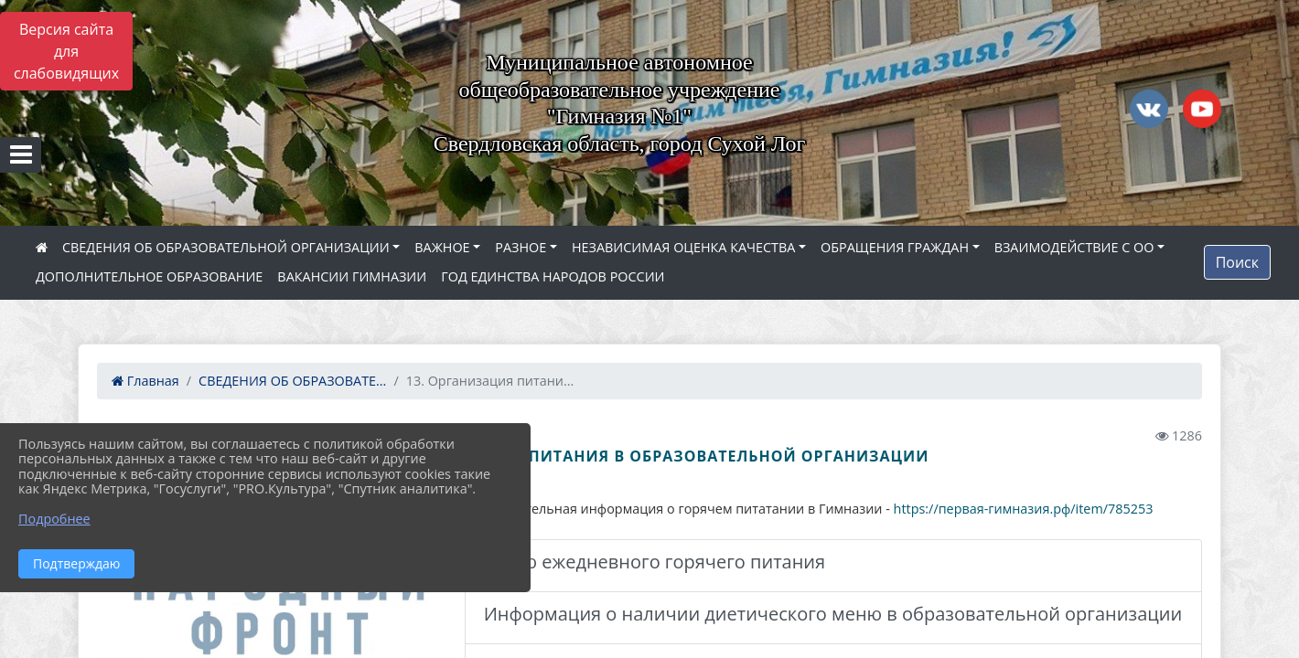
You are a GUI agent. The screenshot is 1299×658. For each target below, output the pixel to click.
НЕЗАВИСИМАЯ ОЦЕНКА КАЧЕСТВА (683, 247)
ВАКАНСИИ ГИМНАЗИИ (351, 276)
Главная (145, 380)
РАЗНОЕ (520, 247)
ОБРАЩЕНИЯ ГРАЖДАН (895, 247)
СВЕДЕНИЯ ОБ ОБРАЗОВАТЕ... (292, 380)
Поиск (1237, 262)
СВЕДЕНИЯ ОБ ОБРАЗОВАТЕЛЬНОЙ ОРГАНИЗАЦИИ (226, 247)
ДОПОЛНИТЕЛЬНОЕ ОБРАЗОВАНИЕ (149, 276)
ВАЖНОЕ (441, 247)
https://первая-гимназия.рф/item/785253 (1024, 508)
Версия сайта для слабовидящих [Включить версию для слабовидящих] (66, 51)
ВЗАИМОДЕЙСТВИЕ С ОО (1074, 247)
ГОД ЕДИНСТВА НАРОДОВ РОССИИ (552, 276)
